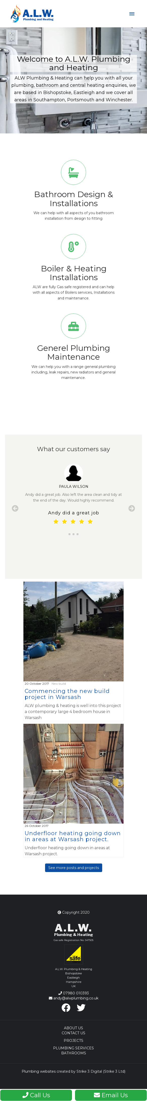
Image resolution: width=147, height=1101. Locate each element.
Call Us (36, 1095)
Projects (73, 1040)
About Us (73, 1028)
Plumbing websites (39, 1071)
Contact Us (73, 1033)
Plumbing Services (73, 1048)
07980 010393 (73, 993)
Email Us (111, 1095)
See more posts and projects (73, 868)
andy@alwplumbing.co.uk (73, 998)
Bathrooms (73, 1053)
